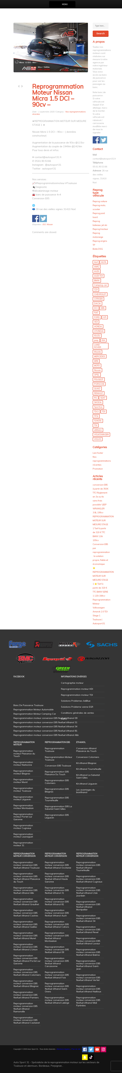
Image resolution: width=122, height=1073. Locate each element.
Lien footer (98, 453)
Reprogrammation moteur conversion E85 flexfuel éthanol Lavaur (88, 941)
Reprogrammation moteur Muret (23, 781)
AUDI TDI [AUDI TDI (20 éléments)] (98, 276)
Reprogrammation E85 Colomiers (57, 781)
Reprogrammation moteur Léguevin (23, 798)
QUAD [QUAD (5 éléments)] (97, 388)
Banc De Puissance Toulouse (28, 705)
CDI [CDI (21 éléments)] (96, 289)
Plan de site (75, 1049)
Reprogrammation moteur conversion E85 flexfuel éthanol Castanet (26, 1020)
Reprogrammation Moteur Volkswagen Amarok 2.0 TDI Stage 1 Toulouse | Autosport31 (101, 611)
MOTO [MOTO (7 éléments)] (97, 365)
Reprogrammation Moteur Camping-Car (34, 713)
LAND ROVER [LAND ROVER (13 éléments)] (97, 346)
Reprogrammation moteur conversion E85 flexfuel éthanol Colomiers (27, 972)
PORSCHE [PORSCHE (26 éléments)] (99, 384)
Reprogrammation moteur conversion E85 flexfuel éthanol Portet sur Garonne (27, 959)
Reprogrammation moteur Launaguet (23, 835)
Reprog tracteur (100, 229)
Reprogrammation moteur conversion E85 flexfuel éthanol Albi (25, 890)
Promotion (98, 468)
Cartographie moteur (72, 682)
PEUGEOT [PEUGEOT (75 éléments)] (98, 379)
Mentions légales (63, 1049)
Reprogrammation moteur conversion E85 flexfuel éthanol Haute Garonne (57, 877)
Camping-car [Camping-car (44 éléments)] (100, 285)
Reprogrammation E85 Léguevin (57, 816)
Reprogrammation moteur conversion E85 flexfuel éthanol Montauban (57, 936)
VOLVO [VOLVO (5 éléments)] (97, 439)
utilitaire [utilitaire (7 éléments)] (98, 430)
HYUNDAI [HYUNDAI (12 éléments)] (98, 331)
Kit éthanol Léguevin (86, 783)
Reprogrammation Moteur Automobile (33, 709)
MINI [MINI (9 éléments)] (96, 361)
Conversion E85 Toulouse (58, 765)
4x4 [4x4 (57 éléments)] (96, 262)
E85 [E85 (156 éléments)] (103, 308)
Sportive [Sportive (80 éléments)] (98, 407)
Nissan (50, 224)
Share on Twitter (43, 218)
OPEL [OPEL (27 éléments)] (96, 374)
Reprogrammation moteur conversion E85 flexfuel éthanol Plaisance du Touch (26, 877)
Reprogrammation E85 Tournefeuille (57, 799)
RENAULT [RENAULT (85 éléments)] (98, 393)
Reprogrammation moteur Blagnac (23, 772)
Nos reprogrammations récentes (102, 461)
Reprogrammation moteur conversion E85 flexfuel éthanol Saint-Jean (88, 965)
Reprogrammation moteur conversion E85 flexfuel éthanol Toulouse (26, 865)
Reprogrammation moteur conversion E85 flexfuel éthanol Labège (57, 1000)
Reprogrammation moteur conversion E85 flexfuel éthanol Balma (88, 952)
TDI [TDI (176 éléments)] (103, 411)
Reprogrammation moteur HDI (77, 688)
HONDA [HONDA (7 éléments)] (98, 326)
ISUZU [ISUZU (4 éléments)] (97, 335)
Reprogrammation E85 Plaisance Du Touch (57, 773)
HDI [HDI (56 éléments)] (96, 322)
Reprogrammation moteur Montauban (23, 807)
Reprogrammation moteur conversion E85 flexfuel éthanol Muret (25, 935)
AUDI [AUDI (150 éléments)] (96, 271)
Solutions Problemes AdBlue (75, 700)
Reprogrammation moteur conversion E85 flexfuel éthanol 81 (57, 902)
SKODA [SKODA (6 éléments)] (98, 402)
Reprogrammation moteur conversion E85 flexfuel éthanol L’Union (25, 947)
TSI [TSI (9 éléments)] (95, 425)
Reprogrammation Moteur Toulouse (58, 758)
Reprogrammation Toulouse (54, 749)
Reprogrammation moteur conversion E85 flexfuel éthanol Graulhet (26, 902)
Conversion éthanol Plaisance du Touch (86, 749)
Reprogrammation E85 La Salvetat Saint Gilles (58, 807)
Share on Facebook (35, 218)
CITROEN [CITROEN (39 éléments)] (98, 299)
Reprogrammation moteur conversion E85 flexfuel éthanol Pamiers (26, 995)
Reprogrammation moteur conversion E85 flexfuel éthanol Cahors (57, 924)
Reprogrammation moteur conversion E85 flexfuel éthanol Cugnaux (89, 879)
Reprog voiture (100, 201)
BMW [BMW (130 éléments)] (97, 280)
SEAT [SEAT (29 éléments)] (102, 397)
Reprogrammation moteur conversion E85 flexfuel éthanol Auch (57, 913)
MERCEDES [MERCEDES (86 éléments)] (99, 356)
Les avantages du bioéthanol (85, 791)
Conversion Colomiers (87, 757)
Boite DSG (98, 249)
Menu (64, 4)
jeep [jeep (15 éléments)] (96, 340)
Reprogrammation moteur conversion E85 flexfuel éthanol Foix (57, 975)
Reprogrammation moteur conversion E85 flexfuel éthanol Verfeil (88, 977)
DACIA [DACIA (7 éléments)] (97, 303)
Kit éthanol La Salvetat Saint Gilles (88, 776)
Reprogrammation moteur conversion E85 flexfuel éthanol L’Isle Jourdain (88, 891)
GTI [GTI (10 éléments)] (104, 317)
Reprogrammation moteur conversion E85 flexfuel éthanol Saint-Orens (57, 987)
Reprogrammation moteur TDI (77, 695)
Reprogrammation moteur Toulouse (23, 789)
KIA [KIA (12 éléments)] (103, 340)
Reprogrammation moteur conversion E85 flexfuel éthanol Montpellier (88, 905)
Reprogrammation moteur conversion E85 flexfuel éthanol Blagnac (26, 983)
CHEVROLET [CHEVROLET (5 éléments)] (100, 294)
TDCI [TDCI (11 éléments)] (96, 411)
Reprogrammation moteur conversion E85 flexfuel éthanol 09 (57, 949)
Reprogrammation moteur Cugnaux (23, 827)
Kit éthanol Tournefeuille (88, 769)
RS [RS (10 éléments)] (95, 397)
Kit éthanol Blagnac (86, 763)
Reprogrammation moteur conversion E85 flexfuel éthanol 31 (57, 890)
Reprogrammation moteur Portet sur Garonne (23, 817)
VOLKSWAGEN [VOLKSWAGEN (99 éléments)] (101, 434)
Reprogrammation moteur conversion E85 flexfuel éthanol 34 (88, 918)
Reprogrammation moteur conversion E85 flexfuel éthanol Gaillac (25, 924)
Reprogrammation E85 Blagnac (57, 790)
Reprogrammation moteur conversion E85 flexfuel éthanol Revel (88, 929)
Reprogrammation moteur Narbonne (23, 763)
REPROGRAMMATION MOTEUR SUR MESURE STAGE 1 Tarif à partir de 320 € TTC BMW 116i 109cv (103, 528)
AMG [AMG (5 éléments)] (96, 266)
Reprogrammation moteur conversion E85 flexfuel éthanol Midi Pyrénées (88, 1001)
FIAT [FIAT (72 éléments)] (96, 312)
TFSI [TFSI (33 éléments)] (96, 416)
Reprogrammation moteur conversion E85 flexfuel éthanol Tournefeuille (88, 866)
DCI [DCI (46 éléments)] (96, 308)
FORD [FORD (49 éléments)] (97, 317)
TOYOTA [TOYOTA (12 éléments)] (98, 420)
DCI (44, 224)
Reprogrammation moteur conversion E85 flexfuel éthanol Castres (25, 913)
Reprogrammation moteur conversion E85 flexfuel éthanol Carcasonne (57, 962)
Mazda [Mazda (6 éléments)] (97, 351)
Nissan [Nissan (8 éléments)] (97, 370)
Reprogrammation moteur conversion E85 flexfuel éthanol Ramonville (25, 1007)
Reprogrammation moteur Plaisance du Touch (24, 753)
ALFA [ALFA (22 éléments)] (103, 262)
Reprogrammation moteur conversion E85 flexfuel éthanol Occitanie (58, 865)
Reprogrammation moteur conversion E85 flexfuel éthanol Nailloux (88, 989)
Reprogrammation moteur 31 (23, 844)
